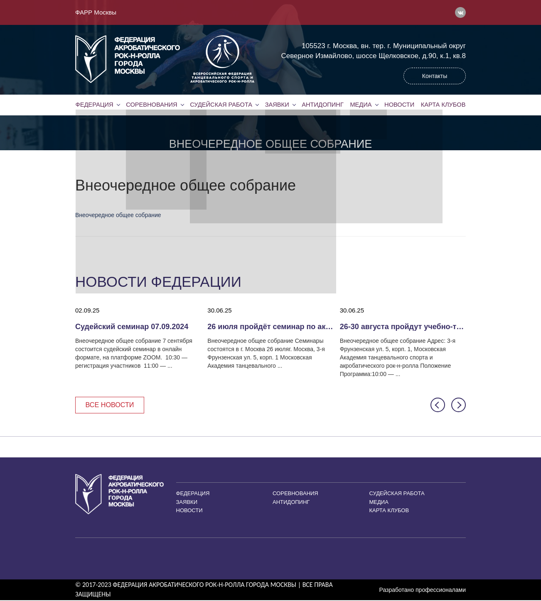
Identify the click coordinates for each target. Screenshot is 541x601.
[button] (437, 405)
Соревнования (151, 104)
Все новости (111, 405)
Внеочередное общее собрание (118, 215)
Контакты (434, 76)
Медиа (360, 104)
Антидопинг (322, 104)
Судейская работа (221, 104)
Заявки (276, 104)
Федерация (94, 104)
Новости (399, 104)
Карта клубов (443, 104)
